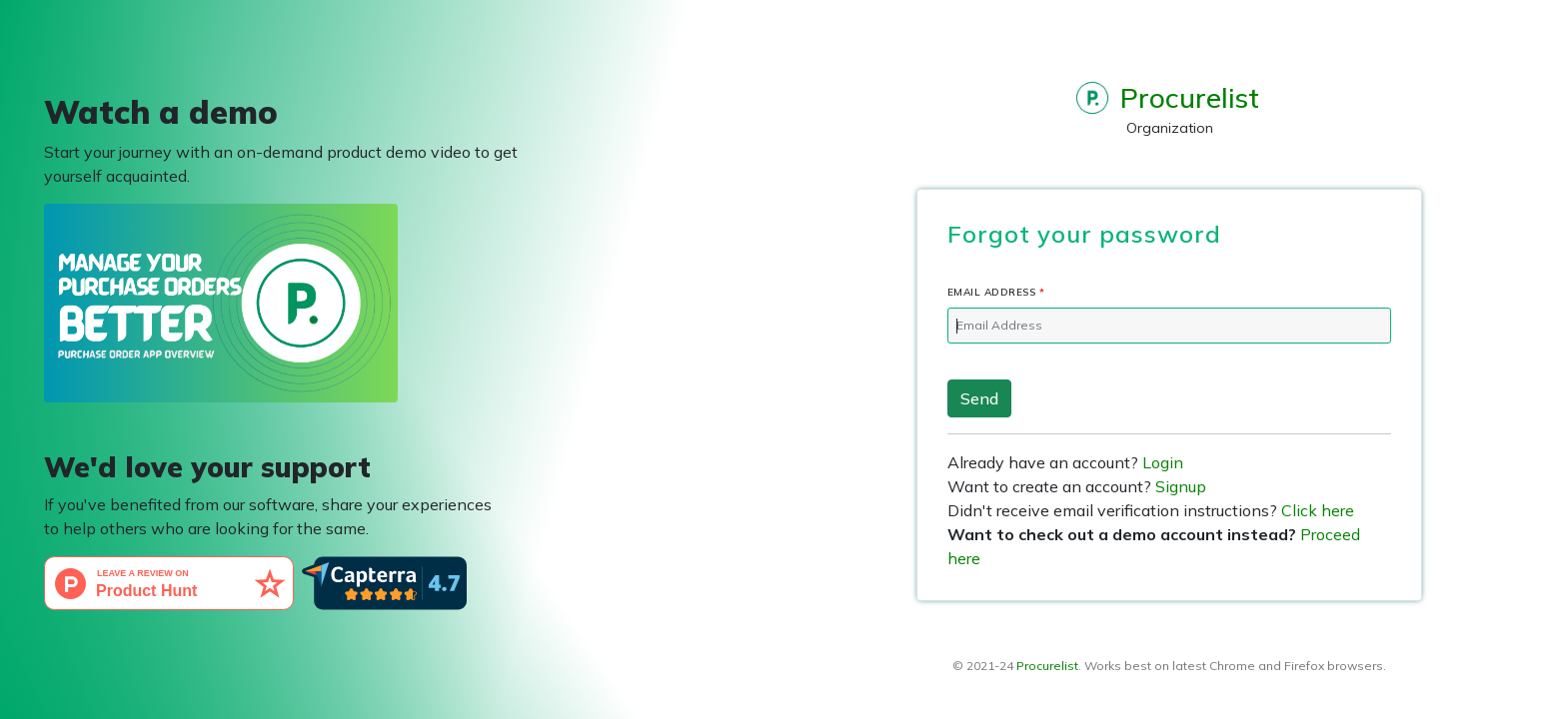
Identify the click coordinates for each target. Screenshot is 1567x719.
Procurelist (1047, 665)
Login (1162, 462)
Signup (1180, 486)
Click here (1317, 510)
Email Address (998, 292)
